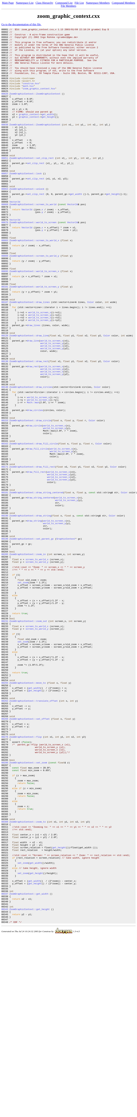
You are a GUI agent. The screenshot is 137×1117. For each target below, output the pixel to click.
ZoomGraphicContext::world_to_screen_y (34, 338)
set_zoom (23, 693)
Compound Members (123, 2)
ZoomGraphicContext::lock (25, 202)
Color (90, 357)
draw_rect (33, 434)
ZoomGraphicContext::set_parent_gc (31, 641)
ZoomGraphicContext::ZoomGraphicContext (34, 107)
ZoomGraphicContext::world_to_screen (32, 261)
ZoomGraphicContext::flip (25, 878)
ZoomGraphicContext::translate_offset (33, 835)
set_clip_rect (35, 190)
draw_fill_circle (37, 533)
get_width (48, 131)
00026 (4, 107)
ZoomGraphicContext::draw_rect (28, 428)
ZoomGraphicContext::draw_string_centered (36, 585)
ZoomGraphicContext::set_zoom (28, 909)
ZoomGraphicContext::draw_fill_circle (33, 526)
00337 (4, 1067)
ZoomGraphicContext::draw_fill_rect (32, 554)
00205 (4, 659)
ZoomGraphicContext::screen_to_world (32, 239)
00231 (4, 739)
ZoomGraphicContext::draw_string (30, 613)
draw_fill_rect (36, 560)
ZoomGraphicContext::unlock (26, 221)
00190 (4, 613)
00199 (4, 641)
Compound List (63, 2)
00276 (4, 878)
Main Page (8, 2)
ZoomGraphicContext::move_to (27, 813)
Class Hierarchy (44, 2)
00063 (4, 221)
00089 (4, 301)
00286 (4, 909)
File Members (68, 5)
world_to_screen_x (39, 369)
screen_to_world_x (36, 665)
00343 (4, 1085)
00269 (4, 857)
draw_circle (34, 505)
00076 (4, 261)
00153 (4, 499)
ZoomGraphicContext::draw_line (28, 397)
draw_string (34, 619)
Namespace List (25, 2)
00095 (4, 320)
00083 (4, 283)
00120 (4, 397)
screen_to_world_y (36, 668)
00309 (4, 980)
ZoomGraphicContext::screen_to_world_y (34, 301)
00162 (4, 526)
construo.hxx (31, 94)
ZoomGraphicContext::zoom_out (28, 739)
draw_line (33, 403)
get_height (48, 134)
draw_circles (35, 486)
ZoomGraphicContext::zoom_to (27, 980)
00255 (4, 813)
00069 (4, 239)
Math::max (33, 477)
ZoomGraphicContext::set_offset (29, 857)
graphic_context (29, 131)
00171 (4, 554)
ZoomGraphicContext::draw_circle (30, 499)
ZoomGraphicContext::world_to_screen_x (34, 320)
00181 (4, 585)
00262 (4, 835)
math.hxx (28, 97)
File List (79, 2)
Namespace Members (98, 2)
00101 (4, 338)
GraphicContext (65, 641)
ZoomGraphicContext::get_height (29, 1085)
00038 (4, 144)
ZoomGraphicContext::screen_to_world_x (34, 283)
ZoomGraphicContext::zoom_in (27, 659)
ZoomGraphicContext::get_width (28, 1067)
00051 (4, 184)
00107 (4, 357)
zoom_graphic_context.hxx (39, 100)
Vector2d (14, 236)
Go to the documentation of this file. (21, 24)
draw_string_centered (40, 591)
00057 (4, 202)
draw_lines (33, 384)
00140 (4, 458)
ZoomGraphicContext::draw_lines (29, 357)
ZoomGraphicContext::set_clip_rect (31, 184)
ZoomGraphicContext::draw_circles (30, 458)
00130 (4, 428)
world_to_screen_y (39, 372)
